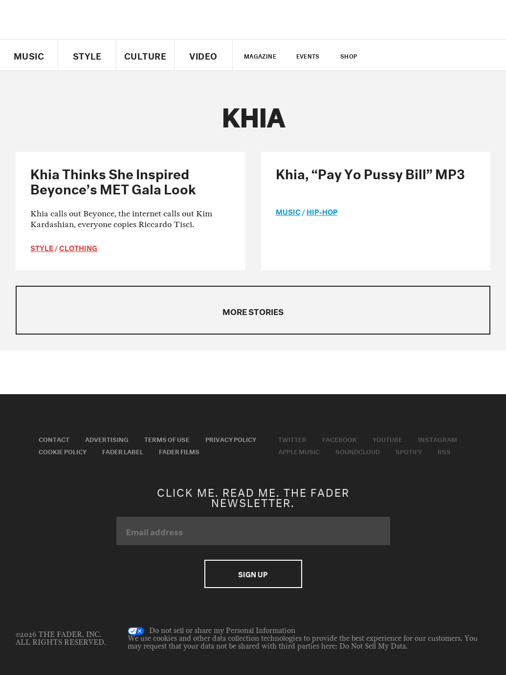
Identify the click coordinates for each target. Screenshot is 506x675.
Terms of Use (167, 438)
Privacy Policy (230, 438)
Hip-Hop (322, 211)
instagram (435, 55)
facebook (401, 55)
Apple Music (299, 451)
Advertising (107, 438)
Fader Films (179, 451)
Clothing (78, 247)
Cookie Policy (63, 451)
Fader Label (122, 451)
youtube (417, 55)
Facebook (339, 438)
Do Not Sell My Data (372, 646)
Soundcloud (357, 451)
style (41, 247)
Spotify (409, 451)
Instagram (437, 438)
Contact (54, 438)
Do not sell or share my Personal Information (211, 631)
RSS (444, 451)
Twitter (384, 55)
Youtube (387, 438)
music (288, 211)
